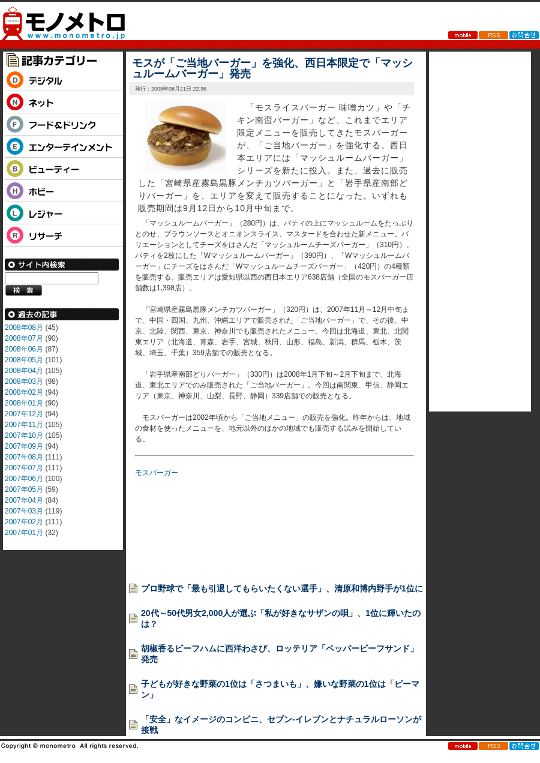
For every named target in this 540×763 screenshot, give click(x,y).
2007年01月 (24, 532)
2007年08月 (24, 457)
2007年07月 (24, 468)
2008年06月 (24, 349)
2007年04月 (24, 500)
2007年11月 (24, 424)
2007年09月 (24, 446)
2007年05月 (24, 489)
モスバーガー (156, 472)
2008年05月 (24, 360)
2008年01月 (24, 403)
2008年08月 (24, 327)
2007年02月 (24, 522)
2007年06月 (24, 478)
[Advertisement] (180, 526)
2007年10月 (24, 435)
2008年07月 (24, 338)
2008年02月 (24, 392)
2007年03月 (24, 511)
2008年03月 (24, 381)
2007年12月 (24, 414)
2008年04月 (24, 371)
